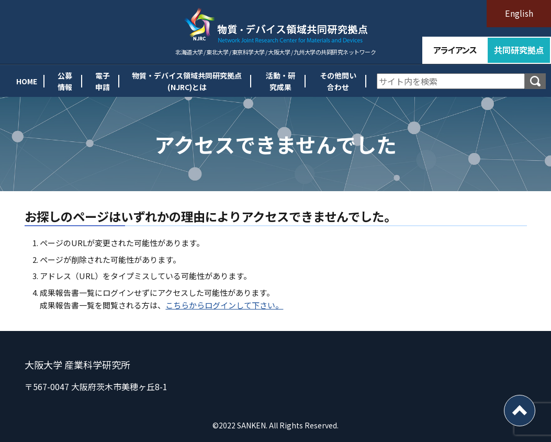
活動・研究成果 (276, 81)
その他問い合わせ (335, 81)
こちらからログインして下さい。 (224, 305)
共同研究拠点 (519, 49)
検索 (535, 81)
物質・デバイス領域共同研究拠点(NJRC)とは (182, 81)
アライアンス (454, 49)
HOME (16, 81)
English (519, 13)
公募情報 (56, 81)
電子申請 (95, 81)
